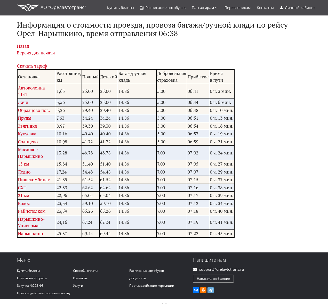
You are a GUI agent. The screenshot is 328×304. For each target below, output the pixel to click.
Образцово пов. (34, 110)
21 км (23, 195)
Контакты (265, 7)
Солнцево (28, 142)
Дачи (23, 102)
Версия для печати (36, 53)
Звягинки (27, 126)
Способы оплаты (85, 270)
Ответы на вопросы (32, 278)
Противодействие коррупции (151, 285)
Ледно (24, 172)
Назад (23, 46)
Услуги (78, 285)
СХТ (22, 188)
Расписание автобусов (146, 270)
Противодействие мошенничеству (43, 293)
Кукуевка (27, 134)
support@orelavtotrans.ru (221, 269)
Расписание (163, 7)
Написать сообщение (213, 278)
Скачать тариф (32, 66)
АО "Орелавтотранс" (51, 7)
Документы (137, 278)
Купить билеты (28, 270)
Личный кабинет (297, 7)
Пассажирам (204, 7)
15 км (23, 164)
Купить (120, 7)
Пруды (24, 118)
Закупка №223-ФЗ (30, 285)
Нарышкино (30, 233)
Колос (24, 203)
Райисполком (32, 211)
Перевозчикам (238, 7)
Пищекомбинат (34, 180)
